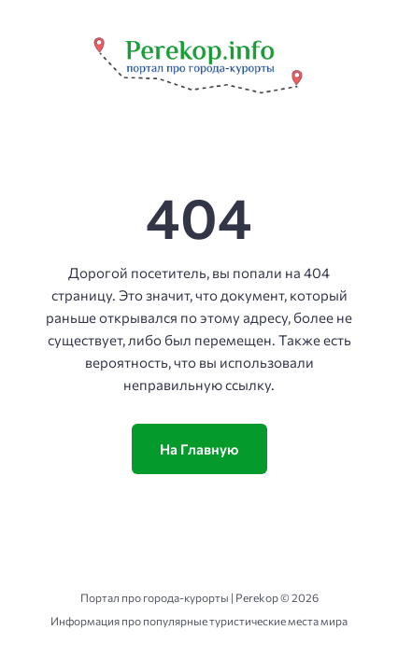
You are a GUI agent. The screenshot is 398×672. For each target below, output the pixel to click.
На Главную (199, 449)
